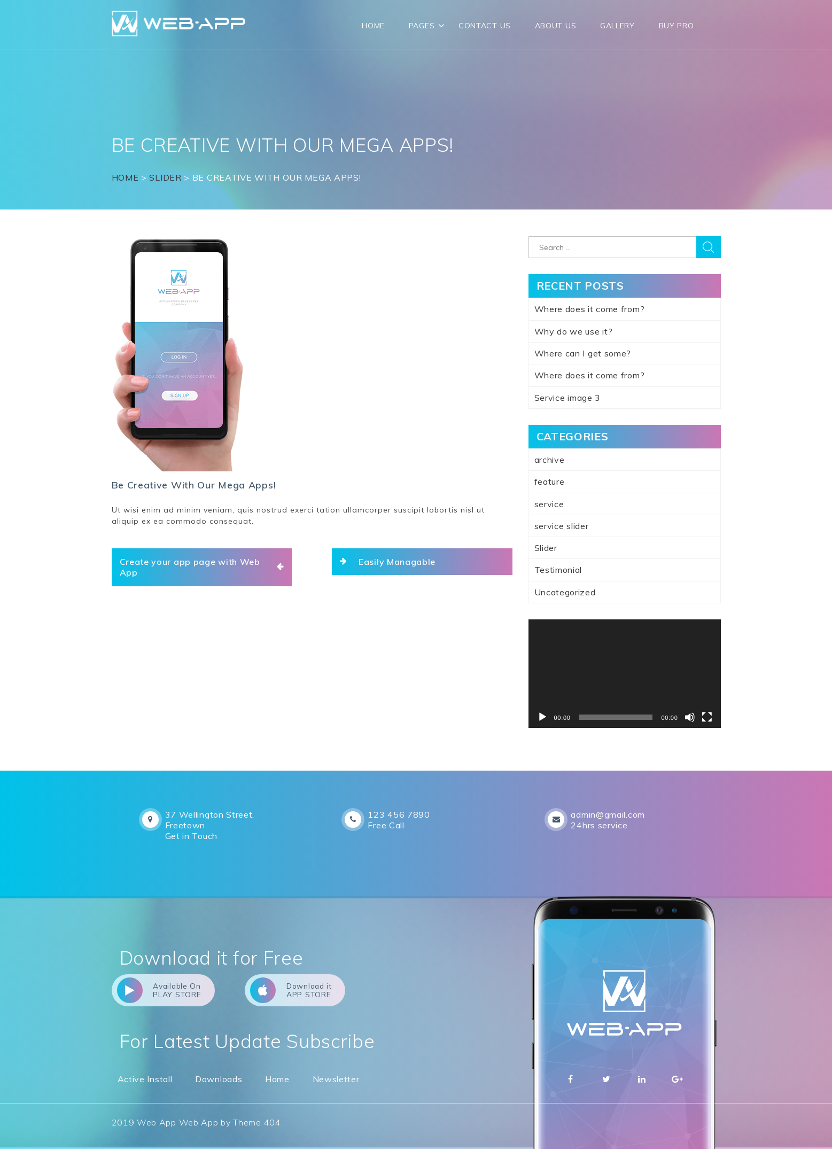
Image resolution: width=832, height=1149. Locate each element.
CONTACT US (484, 25)
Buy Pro (676, 25)
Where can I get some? (583, 353)
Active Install (145, 1079)
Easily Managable (397, 561)
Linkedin (641, 1079)
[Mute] (690, 717)
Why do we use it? (573, 331)
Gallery (617, 25)
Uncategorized (565, 592)
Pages (422, 25)
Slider (165, 177)
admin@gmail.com (608, 814)
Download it (298, 990)
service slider (561, 526)
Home (373, 25)
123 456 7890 (399, 814)
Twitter (606, 1079)
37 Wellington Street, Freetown (210, 819)
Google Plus (677, 1079)
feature (549, 481)
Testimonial (558, 569)
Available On (160, 990)
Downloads (218, 1079)
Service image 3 (567, 397)
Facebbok (570, 1079)
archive (549, 459)
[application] (624, 673)
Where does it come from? (589, 309)
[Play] (542, 717)
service (549, 504)
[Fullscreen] (707, 717)
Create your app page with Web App (190, 567)
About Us (556, 25)
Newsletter (336, 1079)
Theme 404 (257, 1122)
